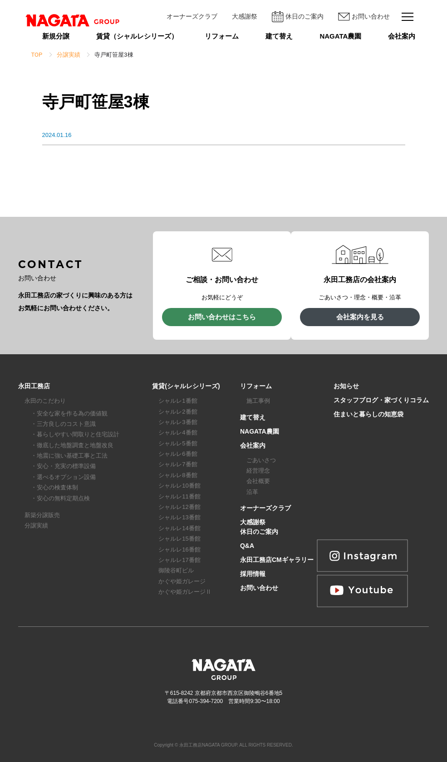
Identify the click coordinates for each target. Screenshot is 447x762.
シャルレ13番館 (179, 517)
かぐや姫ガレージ (182, 581)
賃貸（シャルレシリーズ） (137, 36)
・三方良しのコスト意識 (63, 423)
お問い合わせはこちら (222, 317)
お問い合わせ (364, 17)
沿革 (252, 491)
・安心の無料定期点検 (60, 498)
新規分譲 (55, 36)
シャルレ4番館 (177, 432)
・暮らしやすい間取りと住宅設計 (75, 434)
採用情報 (252, 573)
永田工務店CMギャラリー (277, 559)
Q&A (247, 545)
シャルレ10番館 (179, 485)
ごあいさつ (261, 460)
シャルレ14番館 (179, 528)
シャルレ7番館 (177, 464)
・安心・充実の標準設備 (63, 466)
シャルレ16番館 (179, 549)
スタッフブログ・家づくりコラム (381, 400)
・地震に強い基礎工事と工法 (69, 455)
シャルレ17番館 (179, 560)
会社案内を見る (360, 317)
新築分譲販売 (42, 515)
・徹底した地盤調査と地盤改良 (72, 445)
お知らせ (346, 386)
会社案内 (401, 36)
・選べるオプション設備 (63, 477)
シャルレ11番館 (179, 496)
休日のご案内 (298, 16)
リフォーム (222, 36)
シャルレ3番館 (177, 422)
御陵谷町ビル (176, 570)
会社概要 (258, 481)
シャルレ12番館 (179, 506)
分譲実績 (36, 525)
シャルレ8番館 (177, 475)
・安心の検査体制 (54, 487)
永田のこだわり (45, 400)
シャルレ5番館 (177, 443)
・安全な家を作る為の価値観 (69, 413)
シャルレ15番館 (179, 538)
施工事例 (258, 400)
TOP (37, 54)
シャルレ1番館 (177, 400)
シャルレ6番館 (177, 453)
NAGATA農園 (340, 36)
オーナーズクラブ (192, 16)
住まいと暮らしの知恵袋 (368, 414)
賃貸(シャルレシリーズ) (186, 386)
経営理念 (258, 470)
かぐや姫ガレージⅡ (184, 591)
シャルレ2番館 (177, 411)
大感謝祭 (244, 16)
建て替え (279, 36)
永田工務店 (34, 386)
